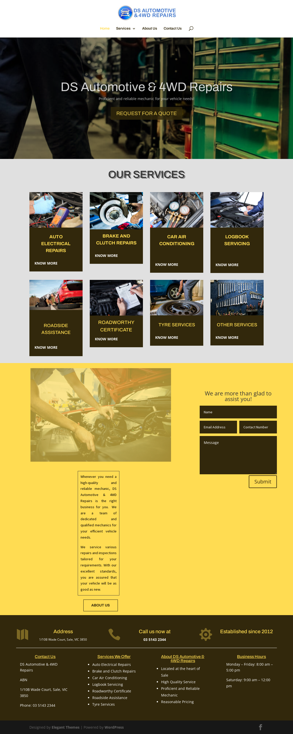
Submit (262, 481)
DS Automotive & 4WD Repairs (147, 93)
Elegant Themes (66, 727)
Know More (46, 263)
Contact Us (173, 28)
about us (100, 605)
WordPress (114, 727)
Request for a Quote (146, 119)
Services (123, 28)
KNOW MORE (227, 337)
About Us (149, 28)
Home (105, 28)
